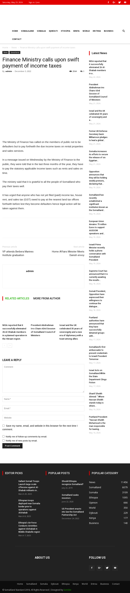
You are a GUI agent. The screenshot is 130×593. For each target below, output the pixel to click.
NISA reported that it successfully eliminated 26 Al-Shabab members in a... (97, 67)
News (14, 47)
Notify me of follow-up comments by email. (26, 436)
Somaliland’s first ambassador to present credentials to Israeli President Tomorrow (98, 353)
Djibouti (53, 31)
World (86, 31)
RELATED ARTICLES (17, 298)
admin (8, 71)
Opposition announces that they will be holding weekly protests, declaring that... (98, 177)
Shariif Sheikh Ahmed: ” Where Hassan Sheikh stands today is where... (96, 399)
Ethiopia (65, 31)
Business (108, 31)
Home (15, 31)
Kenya (76, 31)
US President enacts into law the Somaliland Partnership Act (73, 512)
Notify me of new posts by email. (21, 440)
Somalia (41, 31)
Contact (16, 39)
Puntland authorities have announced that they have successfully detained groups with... (96, 326)
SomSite (67, 589)
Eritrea (97, 31)
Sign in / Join (34, 2)
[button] (124, 31)
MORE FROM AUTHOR (46, 298)
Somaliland (27, 31)
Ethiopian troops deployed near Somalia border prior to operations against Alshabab (29, 506)
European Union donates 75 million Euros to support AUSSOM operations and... (97, 227)
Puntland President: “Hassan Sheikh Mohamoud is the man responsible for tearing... (98, 423)
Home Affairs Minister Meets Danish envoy (68, 253)
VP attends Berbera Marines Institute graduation (18, 253)
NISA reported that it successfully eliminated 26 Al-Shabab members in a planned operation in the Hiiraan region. (14, 332)
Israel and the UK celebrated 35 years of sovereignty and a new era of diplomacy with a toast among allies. (71, 332)
